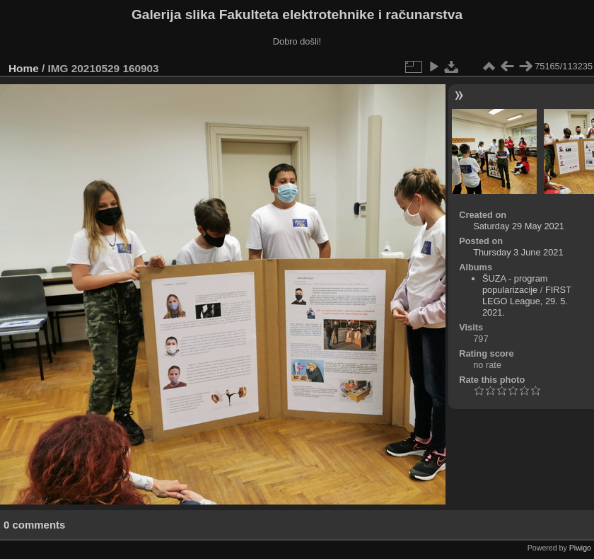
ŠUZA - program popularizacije (514, 284)
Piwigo (580, 547)
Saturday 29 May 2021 (518, 226)
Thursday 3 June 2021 (518, 252)
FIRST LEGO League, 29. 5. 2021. (526, 301)
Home (23, 68)
